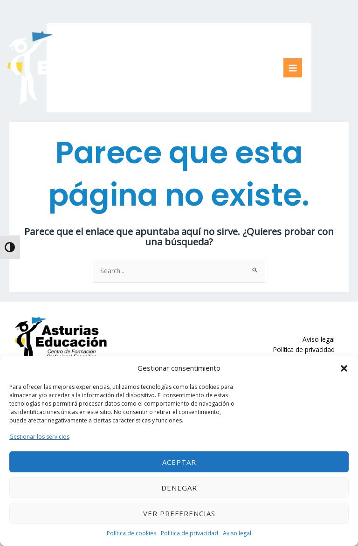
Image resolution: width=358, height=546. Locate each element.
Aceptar (179, 462)
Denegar (179, 487)
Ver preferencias (179, 513)
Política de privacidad (189, 533)
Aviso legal (237, 533)
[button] (344, 368)
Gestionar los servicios (39, 437)
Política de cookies (131, 533)
